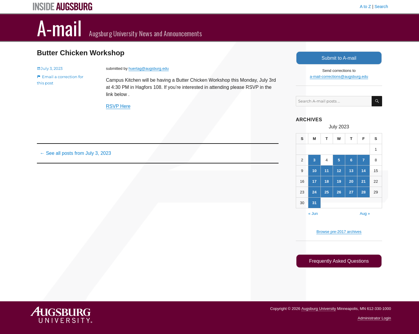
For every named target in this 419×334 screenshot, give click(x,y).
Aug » (365, 213)
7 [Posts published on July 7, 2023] (363, 159)
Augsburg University (318, 308)
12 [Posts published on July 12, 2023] (339, 170)
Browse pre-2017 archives (338, 231)
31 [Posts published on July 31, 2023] (314, 202)
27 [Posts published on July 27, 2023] (351, 192)
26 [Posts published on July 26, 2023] (339, 192)
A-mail (59, 28)
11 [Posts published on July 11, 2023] (326, 170)
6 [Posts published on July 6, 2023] (351, 159)
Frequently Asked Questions (339, 260)
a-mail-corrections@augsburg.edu (339, 76)
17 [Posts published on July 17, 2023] (314, 181)
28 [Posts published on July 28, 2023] (363, 192)
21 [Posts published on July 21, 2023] (363, 181)
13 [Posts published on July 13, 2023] (351, 170)
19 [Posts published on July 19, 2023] (339, 181)
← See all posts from (75, 153)
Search (381, 6)
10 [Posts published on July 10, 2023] (314, 170)
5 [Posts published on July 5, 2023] (339, 159)
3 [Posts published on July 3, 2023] (314, 159)
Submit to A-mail (339, 57)
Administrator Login (374, 318)
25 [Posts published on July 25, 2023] (326, 192)
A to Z (365, 6)
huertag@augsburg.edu (149, 68)
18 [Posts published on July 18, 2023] (326, 181)
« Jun (313, 213)
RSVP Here (118, 106)
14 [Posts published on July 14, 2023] (363, 170)
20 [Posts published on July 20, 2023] (351, 181)
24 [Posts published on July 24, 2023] (314, 192)
